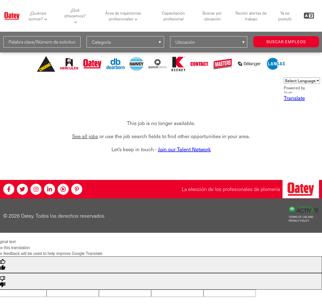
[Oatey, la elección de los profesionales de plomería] (301, 189)
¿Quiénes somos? (37, 15)
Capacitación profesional (173, 15)
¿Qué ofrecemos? (75, 12)
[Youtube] (63, 189)
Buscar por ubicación (212, 15)
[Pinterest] (76, 189)
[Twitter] (22, 189)
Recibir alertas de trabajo (251, 15)
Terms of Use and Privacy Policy (301, 219)
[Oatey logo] (12, 16)
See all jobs (85, 136)
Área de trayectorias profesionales (123, 15)
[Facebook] (8, 189)
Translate (294, 96)
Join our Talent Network (184, 149)
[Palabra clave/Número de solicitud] (42, 42)
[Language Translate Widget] (302, 81)
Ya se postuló (285, 15)
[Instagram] (36, 189)
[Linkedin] (49, 189)
